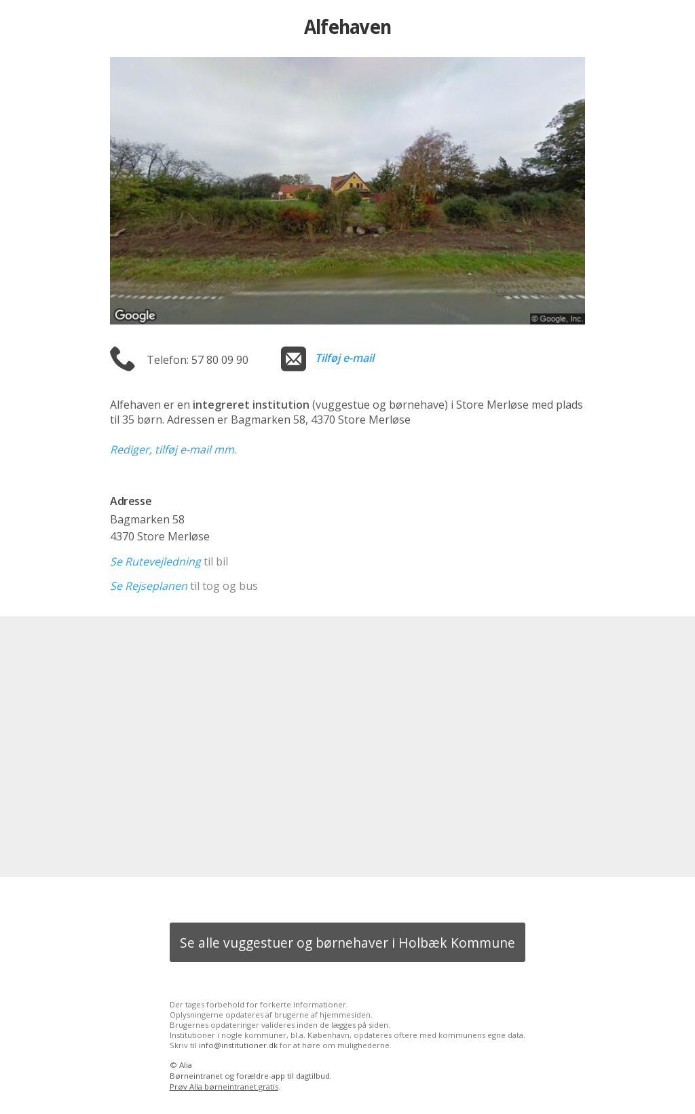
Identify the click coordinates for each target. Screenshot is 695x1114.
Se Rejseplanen (148, 585)
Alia (185, 1065)
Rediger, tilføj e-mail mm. (173, 449)
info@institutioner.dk (238, 1045)
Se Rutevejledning (155, 561)
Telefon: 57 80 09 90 (197, 359)
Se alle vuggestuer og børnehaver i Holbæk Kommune (347, 942)
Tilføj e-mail (344, 357)
